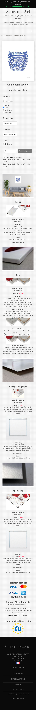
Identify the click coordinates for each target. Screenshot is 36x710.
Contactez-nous (15, 1)
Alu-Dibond (7, 110)
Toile (5, 108)
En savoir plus (8, 101)
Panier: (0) (18, 4)
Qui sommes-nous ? (26, 1)
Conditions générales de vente (18, 694)
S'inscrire (22, 3)
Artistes (8, 35)
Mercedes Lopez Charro (20, 35)
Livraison (18, 684)
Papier (6, 105)
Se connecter (14, 3)
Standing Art (18, 11)
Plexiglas (7, 112)
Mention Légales (18, 689)
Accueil (6, 1)
